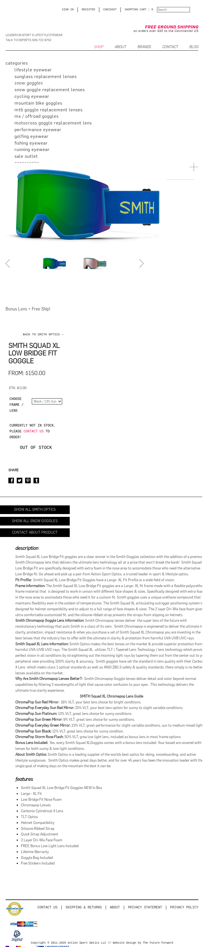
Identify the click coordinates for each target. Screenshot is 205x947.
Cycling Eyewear (32, 96)
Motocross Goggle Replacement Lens (53, 123)
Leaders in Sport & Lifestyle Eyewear (34, 35)
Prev (8, 263)
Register (88, 10)
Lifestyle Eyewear (33, 69)
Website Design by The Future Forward (143, 943)
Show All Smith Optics (35, 509)
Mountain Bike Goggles (38, 103)
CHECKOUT (110, 10)
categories (17, 63)
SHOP (98, 47)
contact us (33, 431)
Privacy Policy (184, 907)
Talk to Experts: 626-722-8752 (28, 40)
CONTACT (170, 47)
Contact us (47, 907)
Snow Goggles (29, 83)
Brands (144, 47)
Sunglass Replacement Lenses (46, 76)
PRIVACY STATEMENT (145, 907)
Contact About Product (35, 532)
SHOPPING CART (135, 10)
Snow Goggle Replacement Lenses (50, 89)
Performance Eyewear (38, 129)
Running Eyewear (32, 149)
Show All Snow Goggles (35, 521)
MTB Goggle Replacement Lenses (49, 109)
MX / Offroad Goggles (37, 116)
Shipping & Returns (84, 907)
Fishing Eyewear (31, 143)
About (115, 907)
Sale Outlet (26, 156)
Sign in (68, 10)
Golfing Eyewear (32, 136)
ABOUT (120, 47)
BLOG (193, 47)
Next (142, 263)
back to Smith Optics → (43, 334)
